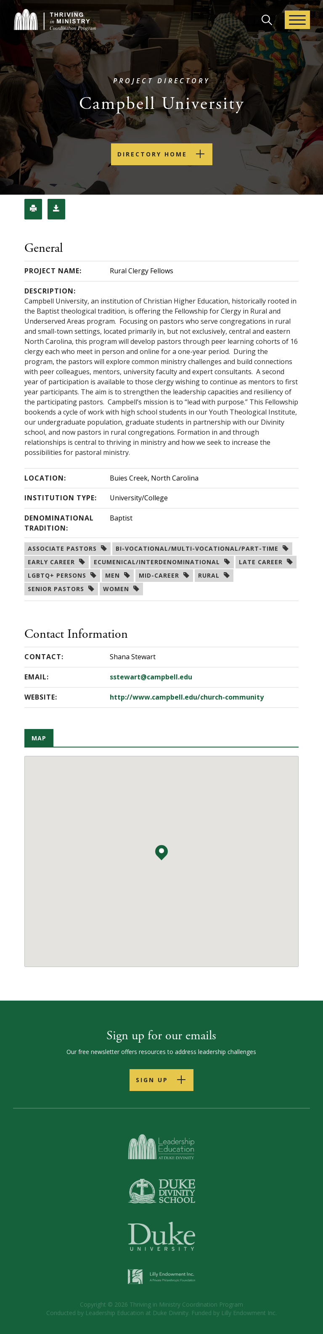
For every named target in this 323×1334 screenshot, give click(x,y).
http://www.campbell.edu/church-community (187, 697)
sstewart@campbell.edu (151, 677)
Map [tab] (39, 738)
